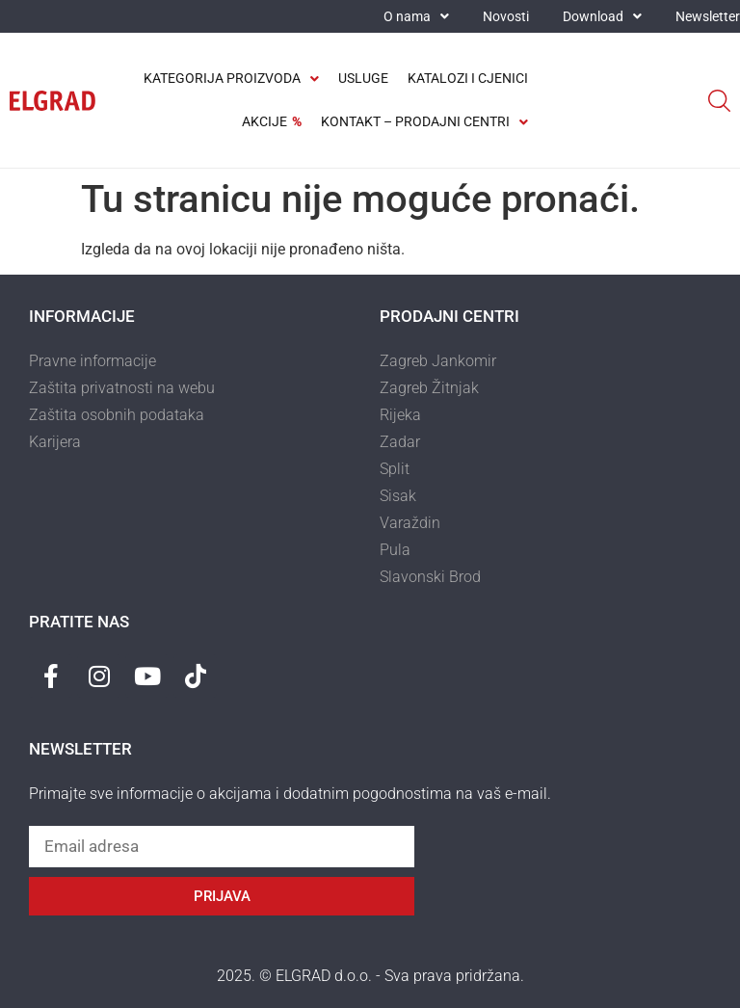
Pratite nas (79, 621)
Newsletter (707, 16)
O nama (416, 16)
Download (602, 16)
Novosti (506, 16)
